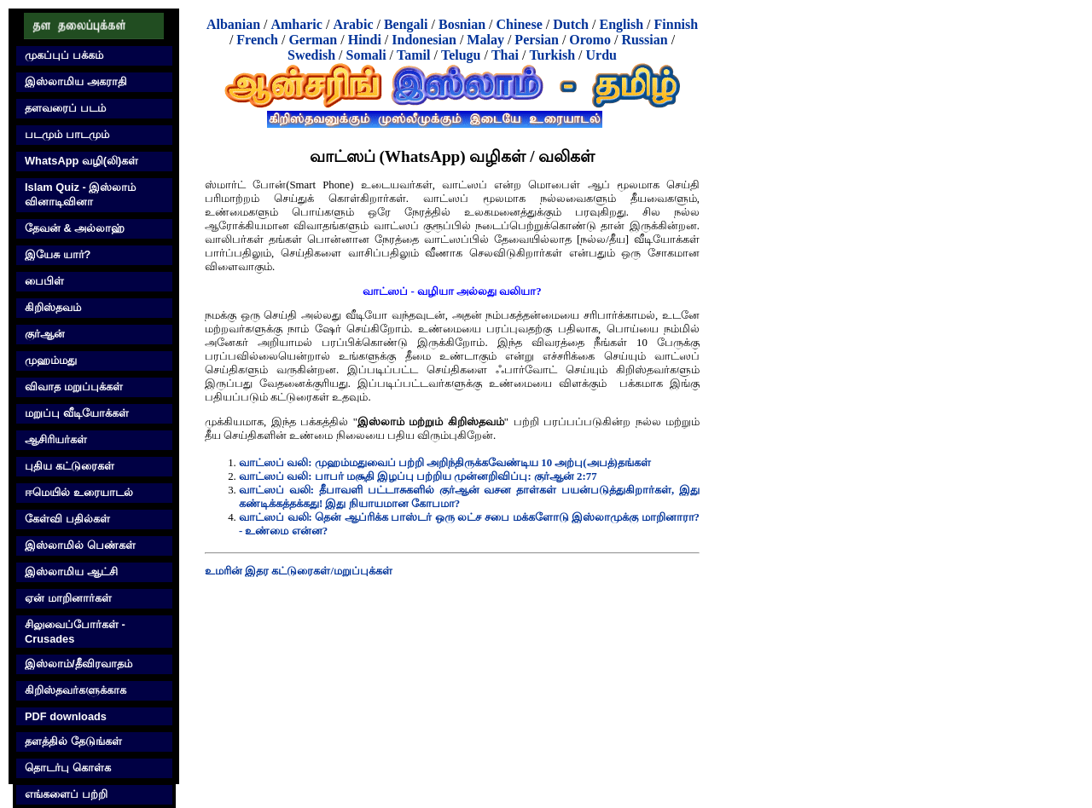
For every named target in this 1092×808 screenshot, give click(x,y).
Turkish (552, 55)
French (257, 39)
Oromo (590, 39)
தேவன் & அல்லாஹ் (75, 228)
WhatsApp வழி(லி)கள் (81, 160)
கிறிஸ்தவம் (53, 307)
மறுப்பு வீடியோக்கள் (77, 413)
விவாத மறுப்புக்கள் (74, 386)
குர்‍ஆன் (45, 333)
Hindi (364, 39)
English (621, 24)
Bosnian (462, 24)
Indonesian (424, 39)
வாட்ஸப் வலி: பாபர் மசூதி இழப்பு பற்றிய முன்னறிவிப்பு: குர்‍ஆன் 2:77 (418, 476)
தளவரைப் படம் (65, 107)
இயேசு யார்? (57, 254)
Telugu (461, 55)
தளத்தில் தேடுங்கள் (73, 741)
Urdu (601, 55)
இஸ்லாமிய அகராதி (76, 81)
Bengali (406, 24)
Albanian (233, 24)
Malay (485, 39)
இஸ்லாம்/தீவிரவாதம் (78, 663)
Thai (505, 55)
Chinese (520, 24)
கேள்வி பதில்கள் (67, 518)
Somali (366, 55)
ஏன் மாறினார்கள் (68, 598)
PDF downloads (66, 716)
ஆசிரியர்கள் (56, 439)
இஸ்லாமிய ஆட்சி (71, 571)
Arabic (353, 24)
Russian (644, 39)
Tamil (413, 55)
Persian (536, 39)
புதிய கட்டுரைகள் (69, 465)
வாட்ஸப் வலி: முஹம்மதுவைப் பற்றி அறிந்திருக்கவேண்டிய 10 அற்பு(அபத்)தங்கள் (445, 463)
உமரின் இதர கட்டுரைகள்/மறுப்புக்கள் (298, 571)
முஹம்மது (51, 360)
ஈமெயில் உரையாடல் (79, 492)
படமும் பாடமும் (67, 134)
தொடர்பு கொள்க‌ (68, 767)
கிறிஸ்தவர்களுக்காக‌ (75, 690)
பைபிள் (44, 280)
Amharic (296, 24)
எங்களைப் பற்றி (66, 794)
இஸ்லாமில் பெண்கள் (80, 545)
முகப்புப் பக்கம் (64, 55)
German (312, 39)
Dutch (571, 24)
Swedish (311, 55)
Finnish (676, 24)
